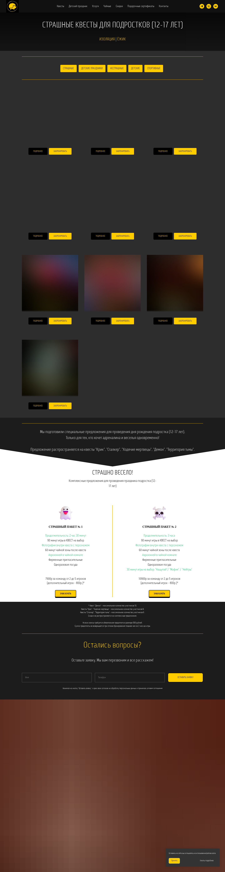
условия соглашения (154, 688)
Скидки (119, 6)
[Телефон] (208, 6)
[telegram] (202, 6)
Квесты (60, 6)
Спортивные (154, 68)
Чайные (107, 6)
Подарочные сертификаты (141, 6)
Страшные (68, 68)
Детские (135, 68)
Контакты (163, 6)
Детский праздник (78, 6)
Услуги (95, 6)
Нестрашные (117, 68)
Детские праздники (92, 68)
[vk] (215, 6)
